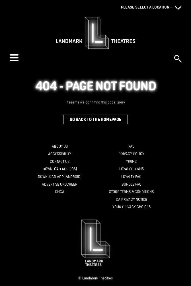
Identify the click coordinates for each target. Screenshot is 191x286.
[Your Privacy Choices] (131, 207)
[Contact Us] (59, 162)
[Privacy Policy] (131, 154)
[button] (89, 57)
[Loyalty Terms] (131, 169)
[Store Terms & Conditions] (131, 192)
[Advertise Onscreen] (59, 184)
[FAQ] (131, 147)
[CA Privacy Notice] (131, 200)
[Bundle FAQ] (131, 184)
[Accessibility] (59, 154)
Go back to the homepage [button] (95, 119)
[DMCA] (59, 192)
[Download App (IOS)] (60, 169)
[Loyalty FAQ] (131, 177)
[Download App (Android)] (59, 177)
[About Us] (60, 147)
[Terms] (131, 162)
